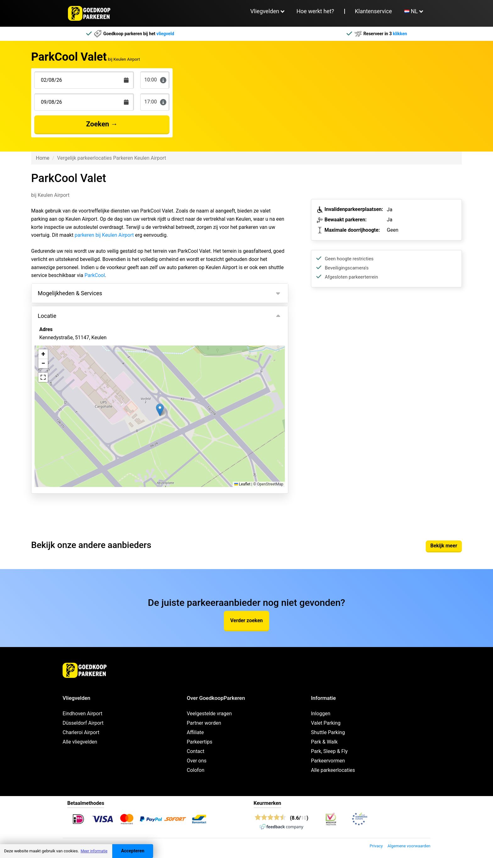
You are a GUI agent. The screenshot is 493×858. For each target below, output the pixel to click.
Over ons (197, 761)
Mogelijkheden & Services (70, 293)
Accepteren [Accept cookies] (132, 851)
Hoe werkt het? (315, 11)
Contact (195, 751)
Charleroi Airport (81, 732)
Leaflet (242, 484)
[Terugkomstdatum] (84, 80)
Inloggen (320, 714)
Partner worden (204, 723)
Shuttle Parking (328, 732)
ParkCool (95, 275)
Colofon (195, 770)
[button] (160, 409)
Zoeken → (102, 124)
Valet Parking (326, 723)
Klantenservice (373, 11)
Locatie (47, 316)
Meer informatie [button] (93, 851)
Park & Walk (324, 742)
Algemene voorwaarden (408, 846)
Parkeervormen (328, 761)
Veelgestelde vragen (209, 714)
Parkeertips (199, 742)
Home (42, 158)
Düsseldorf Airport (83, 723)
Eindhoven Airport (82, 714)
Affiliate (195, 732)
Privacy (376, 846)
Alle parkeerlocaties (333, 770)
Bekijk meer (443, 546)
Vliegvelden (264, 11)
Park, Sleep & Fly (329, 751)
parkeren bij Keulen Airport (104, 235)
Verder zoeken (246, 620)
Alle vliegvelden (80, 742)
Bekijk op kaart (60, 449)
